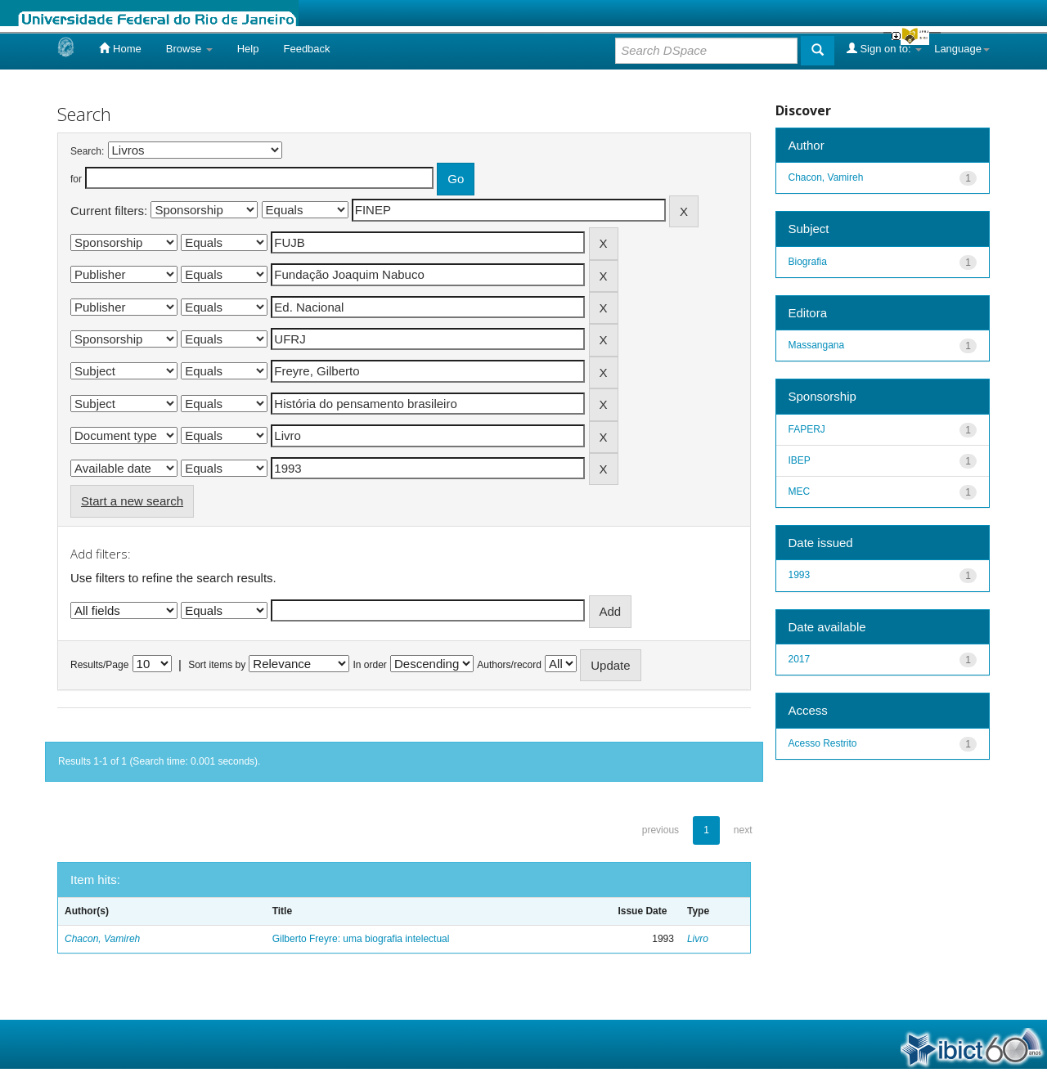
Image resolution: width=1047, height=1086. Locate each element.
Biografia (808, 261)
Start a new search (132, 501)
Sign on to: (884, 48)
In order (370, 665)
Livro (697, 939)
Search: (87, 151)
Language (962, 49)
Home (120, 48)
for (76, 179)
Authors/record (509, 665)
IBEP (800, 460)
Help (248, 49)
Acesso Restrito (823, 743)
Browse (189, 49)
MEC (800, 491)
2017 (800, 659)
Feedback (306, 49)
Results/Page (99, 665)
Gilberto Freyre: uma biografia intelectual (361, 939)
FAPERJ (807, 429)
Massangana (817, 345)
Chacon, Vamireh (102, 939)
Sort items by (216, 665)
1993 (800, 575)
